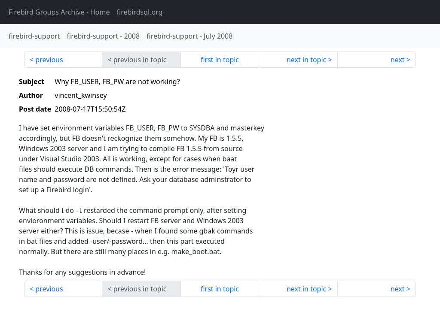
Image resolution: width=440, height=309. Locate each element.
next (398, 59)
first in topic (220, 59)
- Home (59, 12)
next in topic (306, 59)
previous (49, 59)
